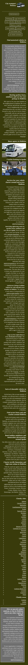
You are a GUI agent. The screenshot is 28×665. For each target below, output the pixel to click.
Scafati (24, 509)
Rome (24, 594)
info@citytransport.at (14, 14)
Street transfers (10, 28)
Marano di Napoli (21, 526)
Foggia (24, 540)
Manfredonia (22, 554)
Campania (23, 604)
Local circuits (20, 28)
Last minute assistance (15, 34)
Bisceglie (23, 556)
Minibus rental (21, 22)
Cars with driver (10, 22)
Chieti (24, 573)
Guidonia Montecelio (20, 589)
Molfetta (23, 559)
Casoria (24, 521)
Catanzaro (23, 592)
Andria (24, 548)
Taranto (24, 569)
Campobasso (22, 538)
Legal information (19, 18)
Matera (24, 550)
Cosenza (23, 565)
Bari (25, 563)
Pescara (24, 581)
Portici (24, 515)
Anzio (24, 571)
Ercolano (23, 513)
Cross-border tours (15, 31)
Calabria (23, 600)
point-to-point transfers (13, 293)
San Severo (23, 544)
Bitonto (24, 561)
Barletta (24, 546)
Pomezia (23, 585)
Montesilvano (22, 583)
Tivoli (24, 587)
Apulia (24, 602)
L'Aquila (23, 590)
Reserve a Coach (15, 25)
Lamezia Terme (21, 579)
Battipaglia (23, 505)
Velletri (24, 577)
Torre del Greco (21, 511)
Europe (16, 371)
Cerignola (23, 542)
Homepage (9, 18)
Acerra (24, 519)
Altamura (23, 552)
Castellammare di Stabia (19, 507)
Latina (24, 567)
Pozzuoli (23, 530)
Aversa (24, 534)
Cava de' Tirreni (21, 503)
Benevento (23, 532)
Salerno (24, 501)
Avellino (23, 517)
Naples (24, 524)
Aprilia (24, 575)
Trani (24, 557)
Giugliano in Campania (19, 528)
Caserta (24, 536)
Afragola (23, 523)
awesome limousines (13, 234)
